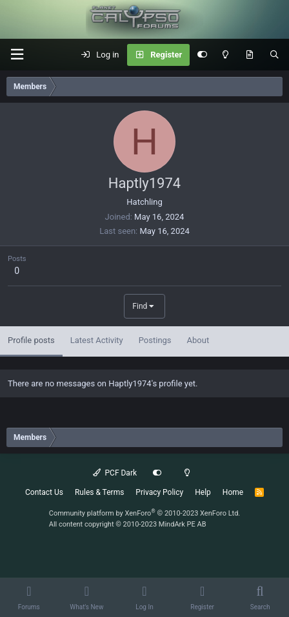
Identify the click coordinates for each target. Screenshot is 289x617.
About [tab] (198, 340)
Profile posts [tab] (31, 340)
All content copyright (127, 524)
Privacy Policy (159, 492)
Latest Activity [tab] (96, 340)
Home (233, 492)
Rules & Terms (99, 492)
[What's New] (249, 55)
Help (203, 492)
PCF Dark (115, 472)
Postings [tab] (155, 340)
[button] (17, 54)
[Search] (274, 55)
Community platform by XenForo (145, 513)
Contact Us (44, 492)
